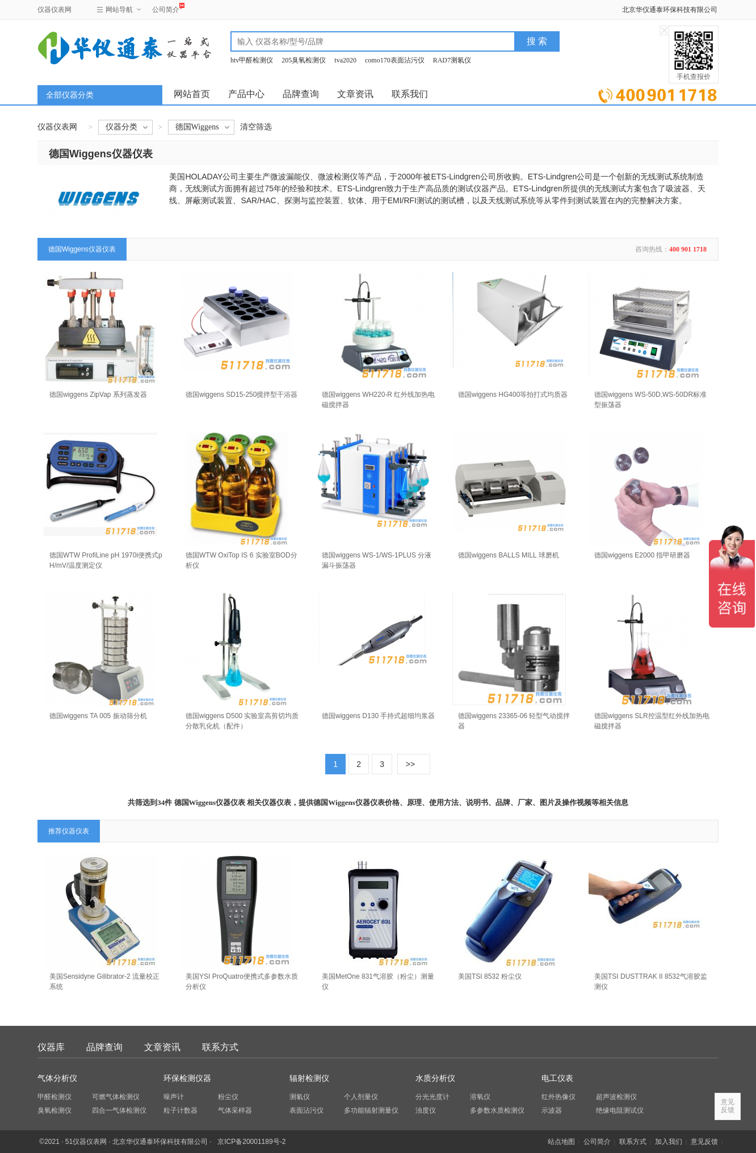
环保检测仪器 (187, 1078)
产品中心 (246, 94)
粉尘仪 (228, 1097)
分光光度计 (432, 1097)
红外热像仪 (558, 1097)
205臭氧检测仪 (304, 60)
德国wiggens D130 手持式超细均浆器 (378, 716)
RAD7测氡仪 (452, 60)
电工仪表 (557, 1078)
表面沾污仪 (306, 1110)
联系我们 (410, 94)
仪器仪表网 (54, 10)
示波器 (551, 1110)
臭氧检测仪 (54, 1110)
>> (410, 764)
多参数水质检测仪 (497, 1110)
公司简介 (165, 8)
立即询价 (658, 93)
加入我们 (668, 1142)
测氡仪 (299, 1097)
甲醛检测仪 (54, 1097)
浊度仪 (425, 1110)
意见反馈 (704, 1142)
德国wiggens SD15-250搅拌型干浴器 (241, 395)
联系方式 (220, 1047)
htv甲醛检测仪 (251, 60)
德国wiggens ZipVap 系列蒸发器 (98, 395)
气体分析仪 (57, 1078)
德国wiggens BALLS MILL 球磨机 (508, 555)
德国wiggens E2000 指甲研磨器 (642, 555)
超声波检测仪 (616, 1097)
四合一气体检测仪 (119, 1110)
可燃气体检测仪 (116, 1097)
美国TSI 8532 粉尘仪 (490, 976)
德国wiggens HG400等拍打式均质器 (513, 395)
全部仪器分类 (70, 95)
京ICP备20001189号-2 (251, 1142)
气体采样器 (235, 1110)
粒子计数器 (180, 1110)
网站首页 (192, 94)
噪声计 (173, 1097)
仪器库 (51, 1047)
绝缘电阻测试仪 (620, 1110)
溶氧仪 (480, 1097)
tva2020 (345, 60)
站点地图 (561, 1142)
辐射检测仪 (309, 1078)
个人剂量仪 (361, 1097)
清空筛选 (256, 127)
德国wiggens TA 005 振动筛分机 (98, 716)
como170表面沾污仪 (395, 60)
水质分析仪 (435, 1078)
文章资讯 (355, 94)
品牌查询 (301, 94)
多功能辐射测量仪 (371, 1110)
